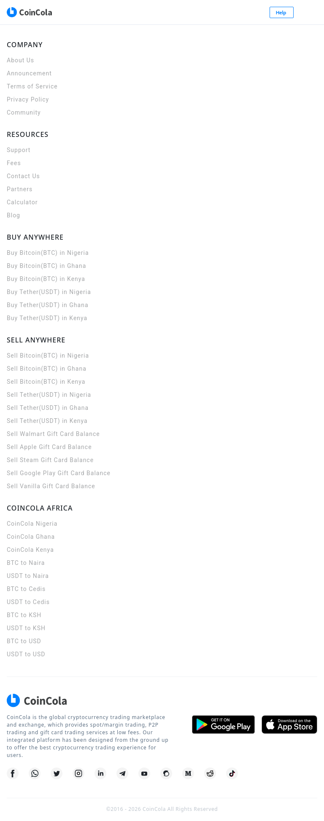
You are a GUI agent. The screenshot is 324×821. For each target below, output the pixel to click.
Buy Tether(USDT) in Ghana (48, 305)
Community (24, 112)
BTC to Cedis (26, 589)
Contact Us (23, 176)
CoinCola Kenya (30, 549)
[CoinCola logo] (29, 12)
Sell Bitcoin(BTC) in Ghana (46, 368)
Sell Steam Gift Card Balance (50, 460)
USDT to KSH (26, 628)
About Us (20, 60)
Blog (13, 215)
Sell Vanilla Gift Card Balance (51, 486)
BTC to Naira (26, 562)
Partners (19, 189)
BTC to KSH (24, 615)
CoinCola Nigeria (32, 523)
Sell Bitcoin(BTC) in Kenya (46, 381)
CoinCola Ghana (31, 536)
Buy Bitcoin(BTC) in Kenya (46, 278)
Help (282, 12)
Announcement (29, 73)
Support (18, 150)
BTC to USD (24, 641)
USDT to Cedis (28, 602)
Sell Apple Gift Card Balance (49, 447)
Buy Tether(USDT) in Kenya (47, 318)
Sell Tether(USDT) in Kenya (47, 420)
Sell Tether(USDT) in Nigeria (49, 394)
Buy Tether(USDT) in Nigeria (49, 292)
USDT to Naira (28, 575)
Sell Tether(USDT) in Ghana (48, 407)
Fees (14, 163)
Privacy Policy (28, 99)
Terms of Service (32, 86)
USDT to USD (26, 654)
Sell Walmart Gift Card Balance (53, 434)
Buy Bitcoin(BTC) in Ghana (46, 265)
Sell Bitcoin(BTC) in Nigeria (48, 355)
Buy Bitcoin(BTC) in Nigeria (48, 252)
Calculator (22, 202)
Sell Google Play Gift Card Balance (59, 473)
